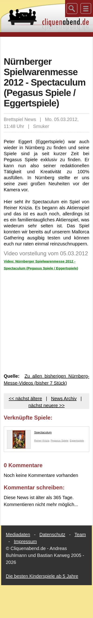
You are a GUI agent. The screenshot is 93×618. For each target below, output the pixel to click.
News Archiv (63, 398)
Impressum (25, 541)
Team (80, 534)
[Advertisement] (46, 46)
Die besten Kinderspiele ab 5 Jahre (42, 576)
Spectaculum (29, 433)
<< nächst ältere (25, 398)
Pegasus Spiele (59, 440)
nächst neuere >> (46, 405)
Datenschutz (52, 534)
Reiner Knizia (41, 440)
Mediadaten (18, 534)
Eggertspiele (77, 440)
